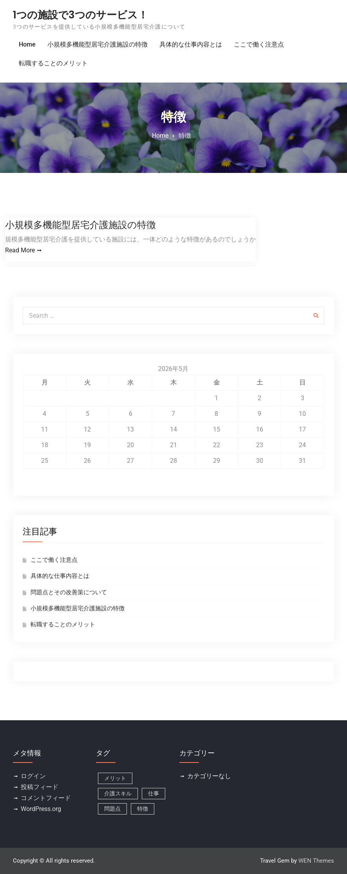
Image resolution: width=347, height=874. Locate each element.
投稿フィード (39, 787)
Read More (20, 250)
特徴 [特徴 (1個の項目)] (142, 809)
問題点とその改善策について (69, 592)
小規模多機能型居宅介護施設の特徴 (97, 44)
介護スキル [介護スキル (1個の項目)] (118, 794)
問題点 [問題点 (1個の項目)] (112, 809)
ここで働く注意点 (259, 44)
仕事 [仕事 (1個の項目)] (153, 794)
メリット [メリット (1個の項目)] (115, 778)
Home (27, 44)
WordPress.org (41, 809)
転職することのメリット (53, 63)
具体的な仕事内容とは (190, 44)
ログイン (33, 776)
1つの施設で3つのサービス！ (80, 15)
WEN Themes (316, 861)
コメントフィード (46, 798)
